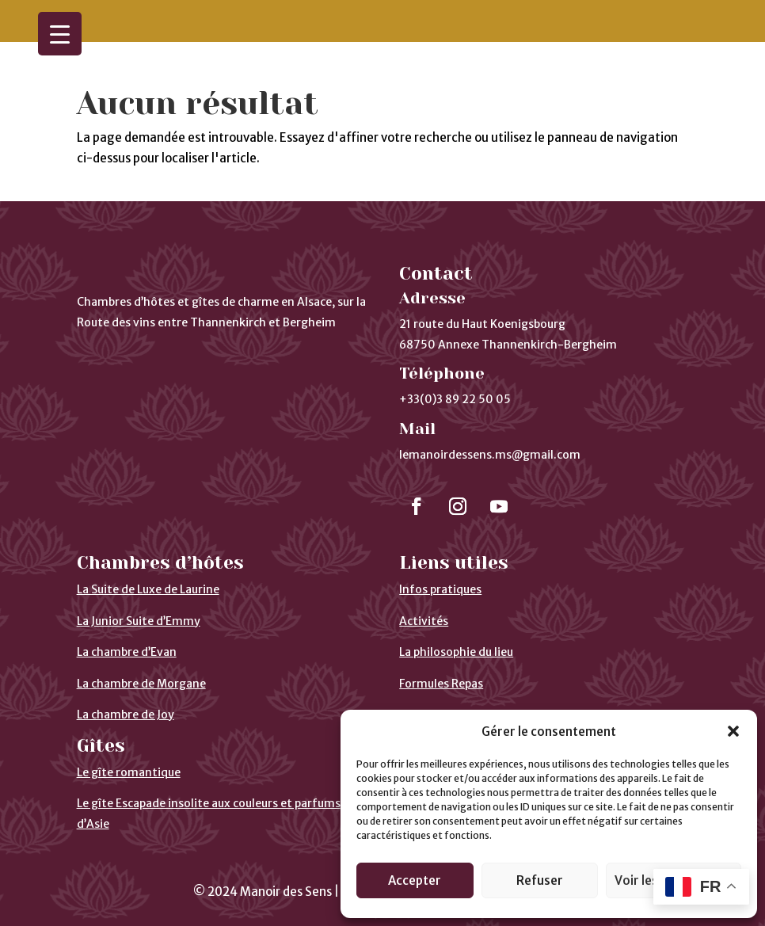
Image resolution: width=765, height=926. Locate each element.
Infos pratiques (440, 589)
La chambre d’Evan (127, 652)
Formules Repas (441, 683)
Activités (423, 621)
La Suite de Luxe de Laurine (148, 589)
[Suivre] (416, 506)
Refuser (539, 880)
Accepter (414, 880)
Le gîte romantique (129, 772)
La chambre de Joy (125, 714)
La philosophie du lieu (456, 652)
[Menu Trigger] (60, 33)
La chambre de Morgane (141, 683)
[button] (733, 731)
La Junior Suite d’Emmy (138, 621)
